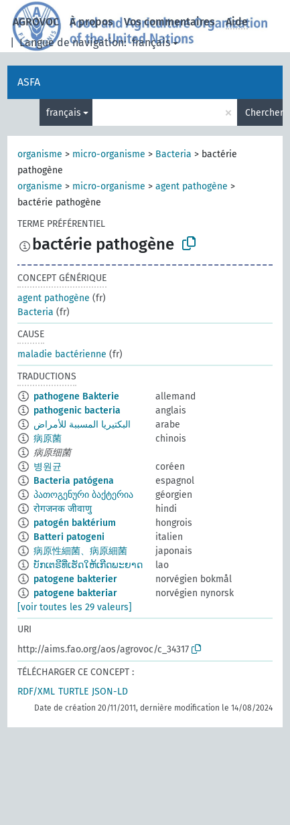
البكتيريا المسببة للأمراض (82, 424)
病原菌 (47, 438)
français (151, 42)
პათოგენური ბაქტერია (83, 494)
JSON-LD (110, 691)
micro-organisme (108, 154)
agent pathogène (191, 186)
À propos (91, 21)
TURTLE (73, 691)
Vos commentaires (169, 21)
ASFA (28, 82)
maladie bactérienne (61, 354)
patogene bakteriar (75, 593)
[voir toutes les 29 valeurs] (74, 607)
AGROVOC (36, 21)
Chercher (264, 112)
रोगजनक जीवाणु (62, 509)
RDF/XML (36, 691)
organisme (39, 154)
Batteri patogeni (68, 537)
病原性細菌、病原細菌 (80, 551)
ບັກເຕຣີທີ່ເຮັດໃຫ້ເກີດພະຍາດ (88, 565)
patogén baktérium (74, 523)
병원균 (47, 466)
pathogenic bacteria (77, 410)
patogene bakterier (75, 579)
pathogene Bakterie (76, 396)
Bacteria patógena (73, 480)
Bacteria (173, 154)
